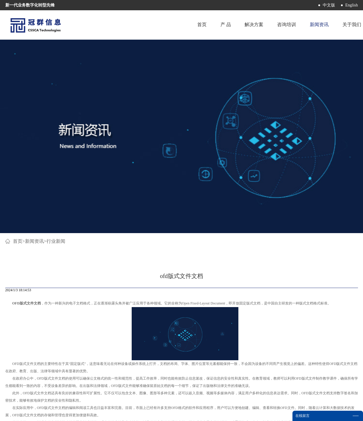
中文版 (329, 5)
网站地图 (207, 413)
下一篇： (329, 264)
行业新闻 (55, 52)
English (351, 5)
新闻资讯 (34, 52)
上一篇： (24, 264)
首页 (200, 24)
